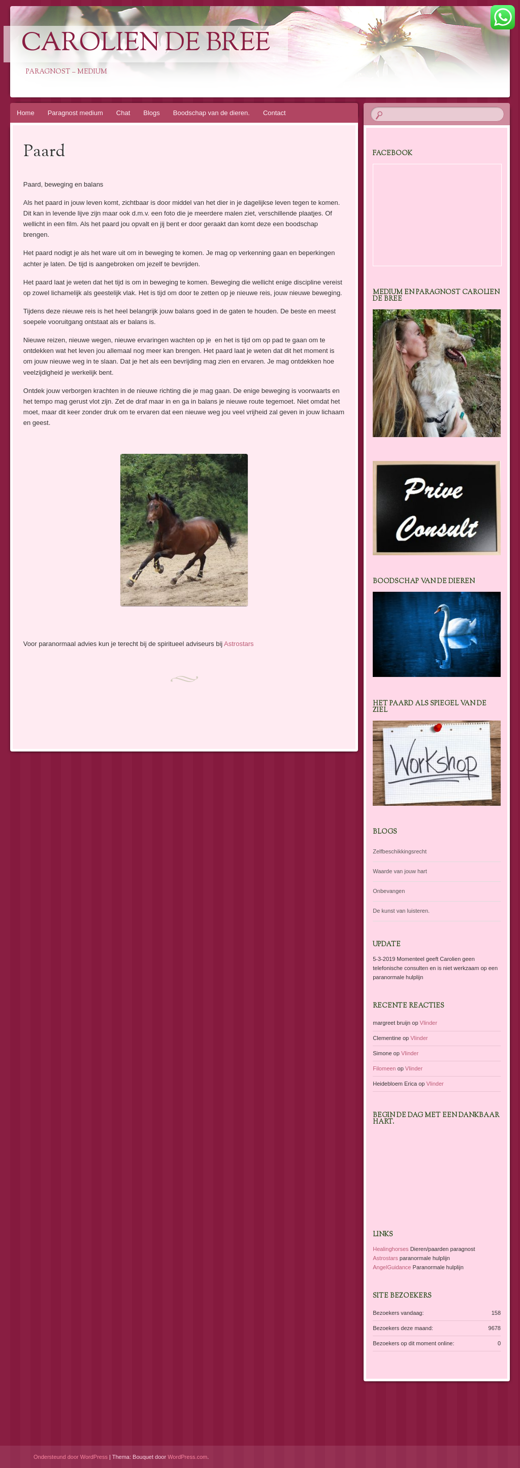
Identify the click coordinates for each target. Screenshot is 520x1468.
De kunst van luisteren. (401, 911)
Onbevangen (389, 891)
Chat (123, 113)
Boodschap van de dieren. (211, 113)
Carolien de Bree (145, 44)
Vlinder (428, 1023)
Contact (274, 113)
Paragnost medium (75, 113)
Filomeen (384, 1068)
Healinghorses (390, 1249)
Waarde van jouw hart (400, 871)
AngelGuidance (392, 1267)
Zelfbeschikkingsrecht (400, 851)
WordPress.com (187, 1457)
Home (26, 113)
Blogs (151, 113)
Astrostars (239, 644)
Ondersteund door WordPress (71, 1457)
